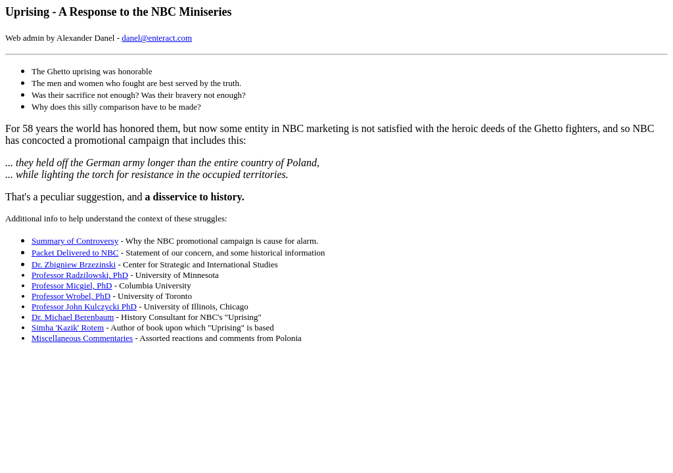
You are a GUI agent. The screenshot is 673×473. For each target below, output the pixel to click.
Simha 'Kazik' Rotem (68, 327)
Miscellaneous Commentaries (82, 338)
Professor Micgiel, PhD (72, 285)
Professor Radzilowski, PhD (80, 275)
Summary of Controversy (75, 241)
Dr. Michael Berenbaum (73, 317)
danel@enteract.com (157, 38)
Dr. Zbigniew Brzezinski (74, 264)
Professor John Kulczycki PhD (84, 306)
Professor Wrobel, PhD (71, 296)
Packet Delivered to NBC (75, 253)
